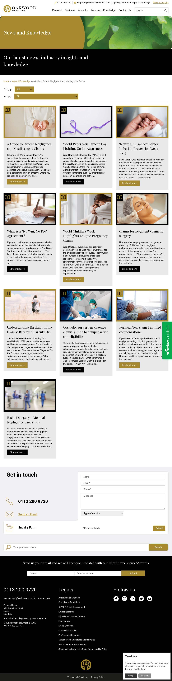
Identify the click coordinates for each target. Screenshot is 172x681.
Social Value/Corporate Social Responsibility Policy (83, 649)
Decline (144, 676)
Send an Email (27, 514)
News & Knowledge (21, 81)
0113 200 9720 (64, 2)
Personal (57, 10)
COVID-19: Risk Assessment (72, 607)
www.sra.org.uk (39, 618)
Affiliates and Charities (69, 598)
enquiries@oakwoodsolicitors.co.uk (93, 2)
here (143, 669)
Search (158, 547)
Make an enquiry (160, 2)
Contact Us (124, 10)
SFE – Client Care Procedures (73, 644)
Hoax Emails (64, 621)
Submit (133, 573)
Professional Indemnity (70, 635)
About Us (83, 10)
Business (70, 10)
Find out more (17, 181)
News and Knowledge (103, 10)
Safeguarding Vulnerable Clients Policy (77, 640)
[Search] (165, 10)
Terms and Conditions (78, 677)
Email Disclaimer (66, 612)
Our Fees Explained (67, 630)
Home (6, 81)
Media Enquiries (66, 626)
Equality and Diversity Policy (72, 616)
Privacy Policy (97, 677)
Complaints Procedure (69, 602)
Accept (131, 676)
